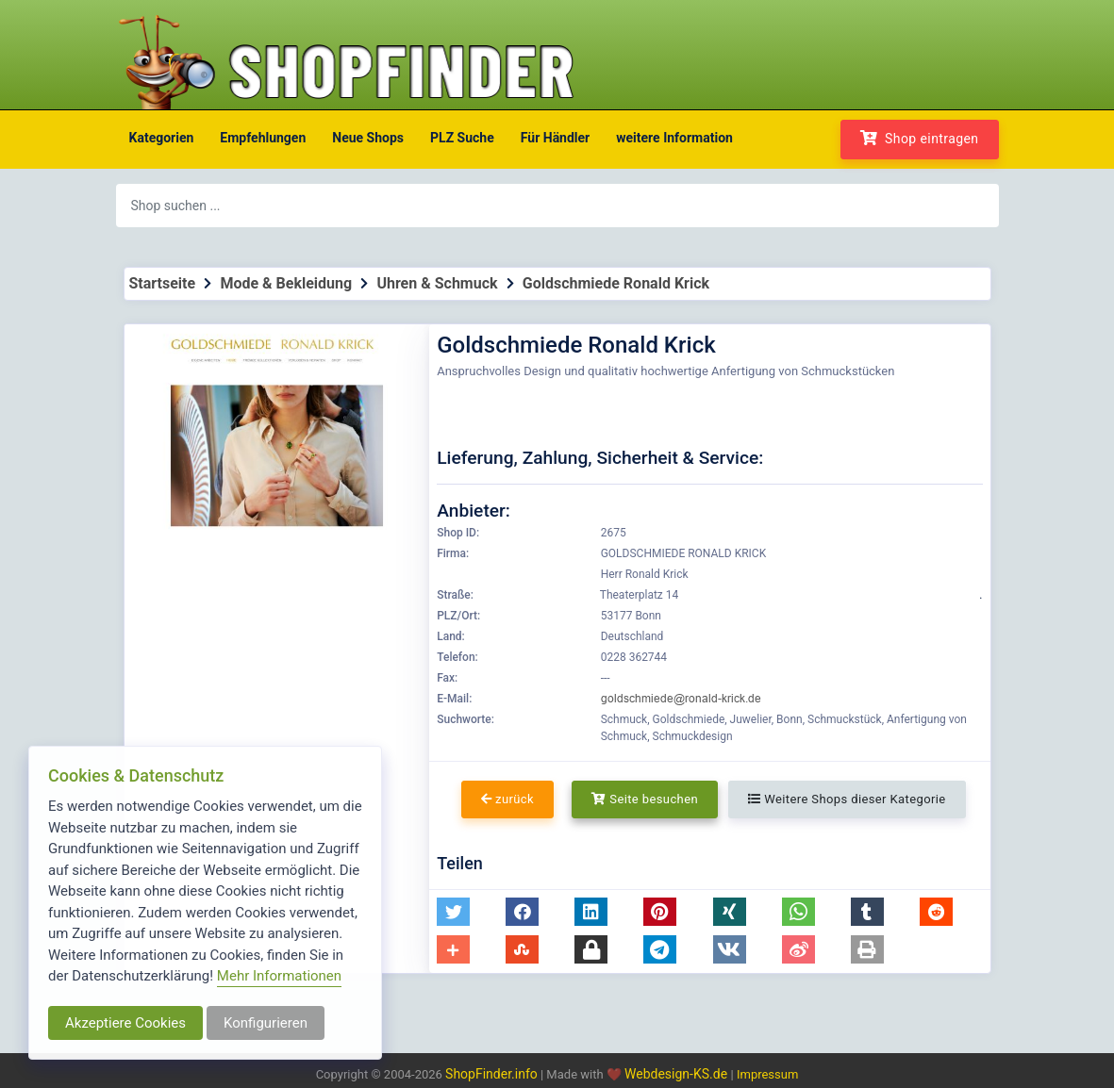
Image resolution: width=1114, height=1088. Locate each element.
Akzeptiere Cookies (125, 1022)
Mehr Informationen (279, 975)
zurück (507, 799)
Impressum (767, 1074)
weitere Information (674, 137)
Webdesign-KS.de (677, 1073)
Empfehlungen (263, 137)
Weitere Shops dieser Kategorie (846, 799)
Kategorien (161, 137)
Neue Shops (368, 137)
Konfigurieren (266, 1022)
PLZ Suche (462, 137)
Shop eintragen (919, 138)
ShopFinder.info (491, 1073)
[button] (453, 912)
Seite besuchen (644, 799)
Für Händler (555, 137)
